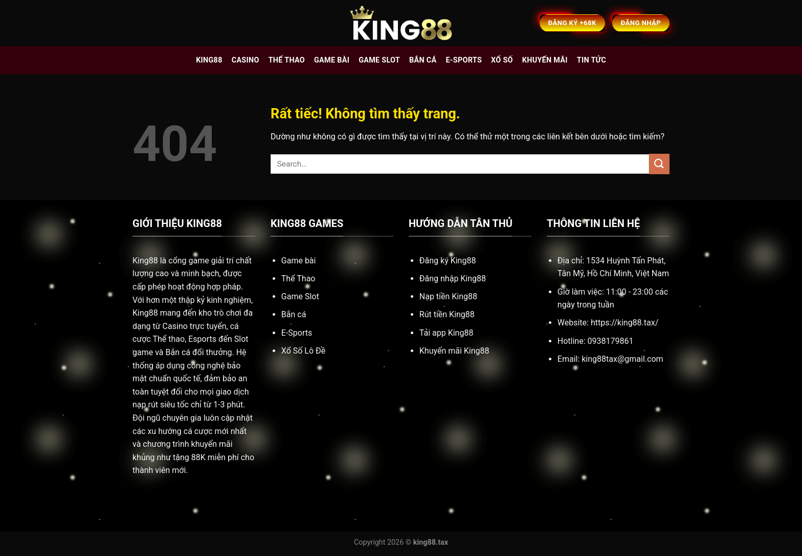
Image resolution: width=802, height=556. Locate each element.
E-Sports (296, 333)
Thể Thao (298, 278)
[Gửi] (659, 164)
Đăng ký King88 (447, 260)
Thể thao (287, 60)
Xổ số (502, 60)
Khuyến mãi (545, 60)
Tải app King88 (446, 333)
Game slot (379, 60)
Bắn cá (422, 60)
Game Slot (300, 296)
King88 (209, 60)
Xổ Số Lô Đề (303, 351)
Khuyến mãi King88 (454, 351)
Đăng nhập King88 (452, 278)
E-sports (463, 60)
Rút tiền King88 (447, 314)
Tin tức (591, 60)
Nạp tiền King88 (448, 296)
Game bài (331, 60)
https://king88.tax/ (624, 322)
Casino (245, 60)
